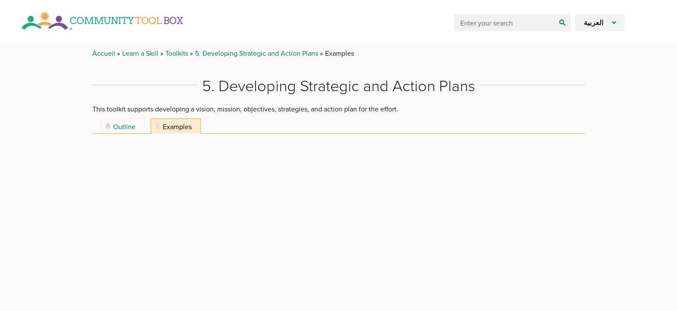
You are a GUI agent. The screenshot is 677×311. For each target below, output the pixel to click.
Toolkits (177, 53)
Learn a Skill (141, 53)
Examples (177, 126)
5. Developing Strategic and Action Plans (257, 53)
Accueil (104, 53)
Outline (124, 126)
